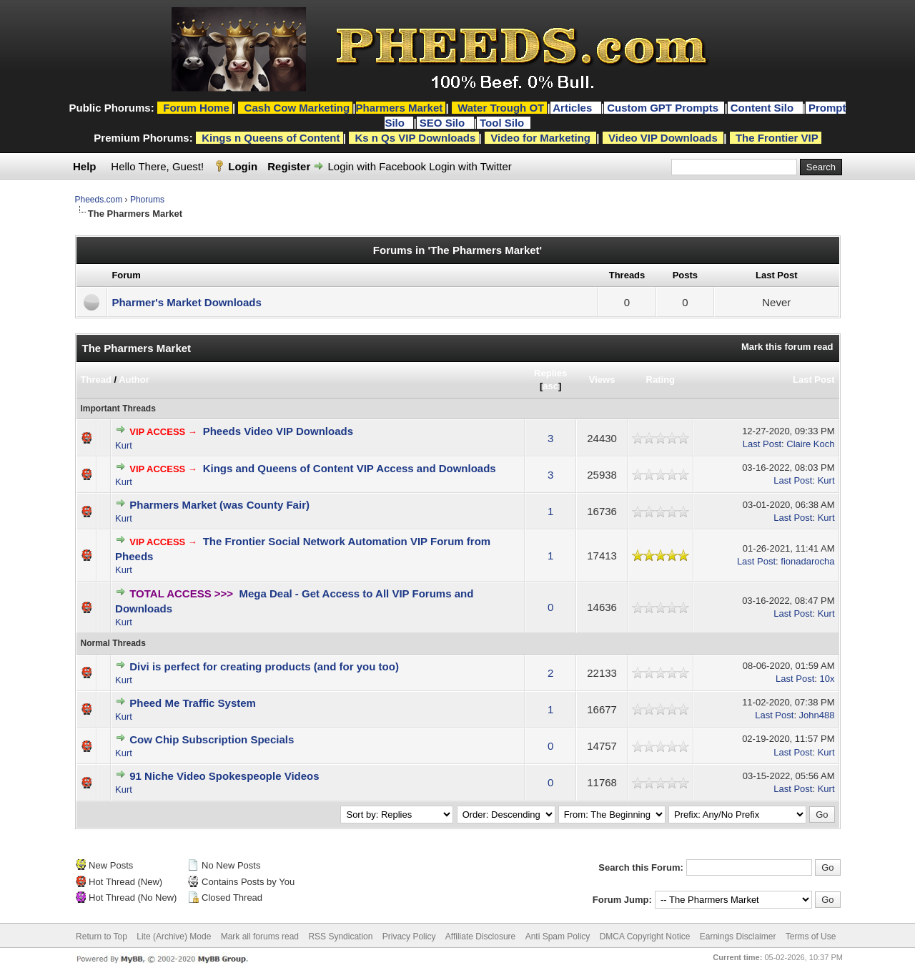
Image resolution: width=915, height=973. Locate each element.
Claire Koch (810, 444)
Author (134, 379)
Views (602, 379)
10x (827, 678)
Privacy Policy (409, 937)
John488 (817, 715)
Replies (550, 373)
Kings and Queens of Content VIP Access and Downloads (349, 468)
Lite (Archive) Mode (174, 937)
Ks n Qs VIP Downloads (415, 138)
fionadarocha (807, 561)
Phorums (147, 200)
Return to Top (101, 937)
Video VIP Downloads (663, 138)
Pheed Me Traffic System (192, 703)
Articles (574, 108)
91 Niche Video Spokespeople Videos (224, 776)
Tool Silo (503, 123)
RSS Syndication (340, 937)
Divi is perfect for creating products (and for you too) (264, 666)
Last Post (814, 379)
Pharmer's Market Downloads (186, 302)
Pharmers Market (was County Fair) (219, 505)
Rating (660, 379)
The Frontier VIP (777, 138)
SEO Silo (444, 123)
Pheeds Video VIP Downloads (278, 431)
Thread (96, 379)
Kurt (123, 445)
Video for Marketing (540, 138)
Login (242, 166)
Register (288, 166)
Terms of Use (811, 937)
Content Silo (764, 108)
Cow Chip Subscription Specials (211, 739)
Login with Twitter (470, 166)
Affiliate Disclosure (480, 937)
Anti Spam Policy (557, 937)
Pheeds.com (99, 200)
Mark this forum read (787, 346)
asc (550, 386)
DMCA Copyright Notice (645, 937)
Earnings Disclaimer (738, 937)
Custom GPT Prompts (662, 108)
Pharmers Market (399, 108)
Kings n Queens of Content (271, 138)
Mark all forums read (260, 937)
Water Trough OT (501, 108)
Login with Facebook (376, 166)
